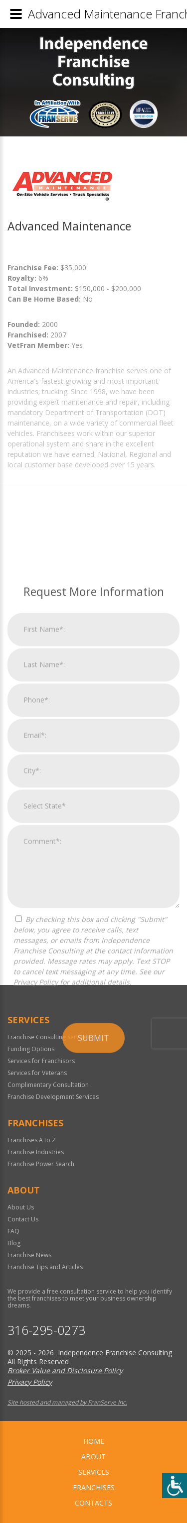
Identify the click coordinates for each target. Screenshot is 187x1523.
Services (93, 1472)
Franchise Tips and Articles (45, 1267)
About (93, 1456)
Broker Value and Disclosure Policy (65, 1370)
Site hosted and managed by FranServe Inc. (67, 1402)
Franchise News (29, 1255)
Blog (13, 1243)
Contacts (93, 1503)
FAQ (13, 1231)
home (93, 1441)
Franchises (94, 1487)
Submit (93, 1213)
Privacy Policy (35, 1157)
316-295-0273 (46, 1330)
